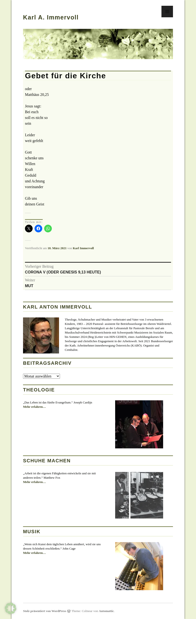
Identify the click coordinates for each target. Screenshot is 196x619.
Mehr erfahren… (34, 407)
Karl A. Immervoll (51, 17)
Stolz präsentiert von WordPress (44, 611)
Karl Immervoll (83, 248)
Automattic (106, 611)
